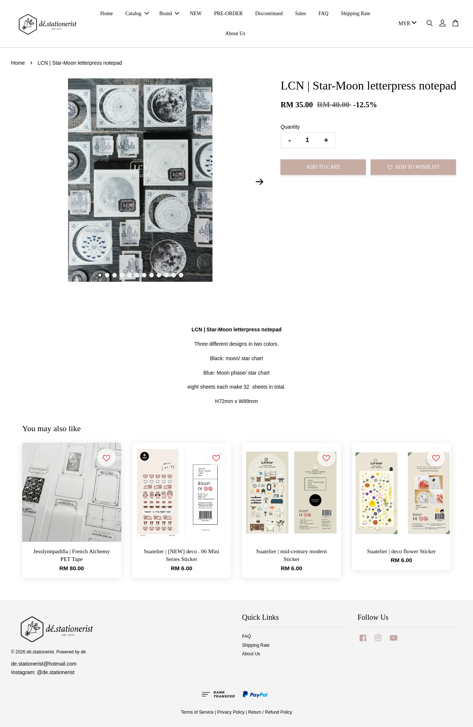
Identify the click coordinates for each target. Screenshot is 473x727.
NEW (196, 13)
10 (166, 275)
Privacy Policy (231, 712)
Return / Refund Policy (270, 712)
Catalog (137, 13)
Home (106, 13)
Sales (300, 13)
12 (181, 275)
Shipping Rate (355, 13)
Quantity (290, 127)
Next (259, 181)
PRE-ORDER (228, 13)
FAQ (324, 13)
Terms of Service (197, 712)
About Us (235, 33)
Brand (169, 13)
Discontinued (269, 13)
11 (173, 275)
